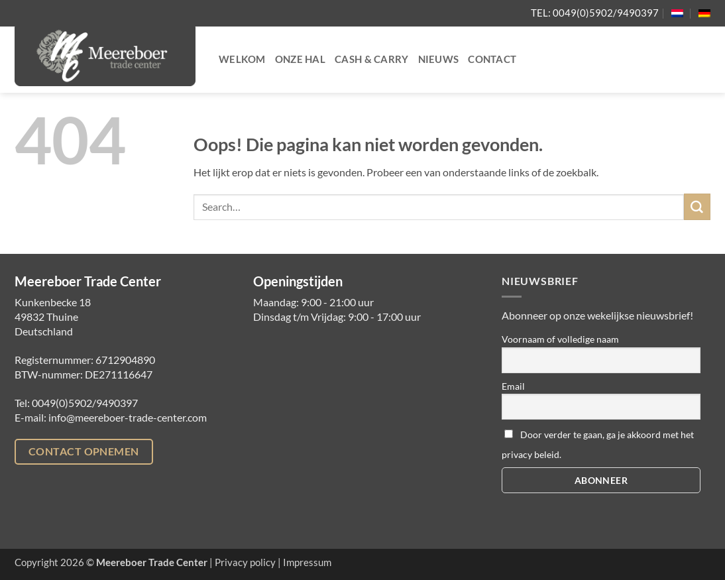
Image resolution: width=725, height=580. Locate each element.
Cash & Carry (372, 59)
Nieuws (438, 59)
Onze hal (300, 59)
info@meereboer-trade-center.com (127, 417)
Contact (492, 59)
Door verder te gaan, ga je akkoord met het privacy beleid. (598, 444)
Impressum (307, 562)
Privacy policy (245, 562)
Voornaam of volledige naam (560, 339)
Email (513, 386)
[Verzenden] (697, 207)
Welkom (242, 59)
